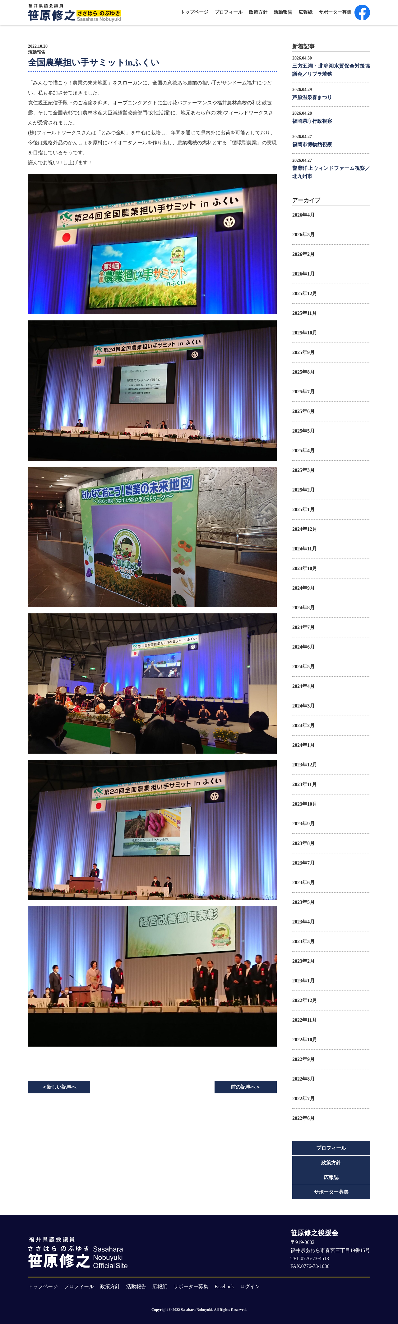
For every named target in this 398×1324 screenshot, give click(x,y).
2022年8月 (303, 1079)
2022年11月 (304, 1020)
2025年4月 (303, 450)
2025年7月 (303, 391)
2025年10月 (304, 332)
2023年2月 (303, 961)
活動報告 (283, 12)
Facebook (224, 1286)
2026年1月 (303, 273)
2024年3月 (303, 705)
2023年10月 (304, 804)
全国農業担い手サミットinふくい (94, 62)
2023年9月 (303, 823)
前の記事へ (246, 1087)
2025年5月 (303, 431)
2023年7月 (303, 863)
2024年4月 (303, 686)
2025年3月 (303, 470)
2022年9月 (303, 1059)
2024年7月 (303, 627)
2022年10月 (304, 1039)
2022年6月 (303, 1118)
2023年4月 (303, 921)
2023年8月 (303, 843)
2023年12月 (304, 764)
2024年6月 (303, 647)
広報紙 (305, 12)
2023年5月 (303, 902)
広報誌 (331, 1177)
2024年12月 (304, 529)
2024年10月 (304, 568)
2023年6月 (303, 882)
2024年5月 (303, 666)
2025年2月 (303, 489)
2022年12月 (304, 1000)
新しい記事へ (59, 1087)
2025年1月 (303, 509)
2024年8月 (303, 607)
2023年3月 (303, 941)
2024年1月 (303, 745)
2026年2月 (303, 254)
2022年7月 (303, 1098)
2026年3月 (303, 234)
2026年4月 (303, 215)
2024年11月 (304, 548)
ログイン (250, 1286)
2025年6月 (303, 411)
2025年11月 (304, 313)
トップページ (194, 12)
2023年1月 (303, 980)
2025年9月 (303, 352)
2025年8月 (303, 372)
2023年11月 (304, 784)
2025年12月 (304, 293)
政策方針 (258, 12)
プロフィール (229, 12)
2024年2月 (303, 725)
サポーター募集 (335, 12)
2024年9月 (303, 588)
